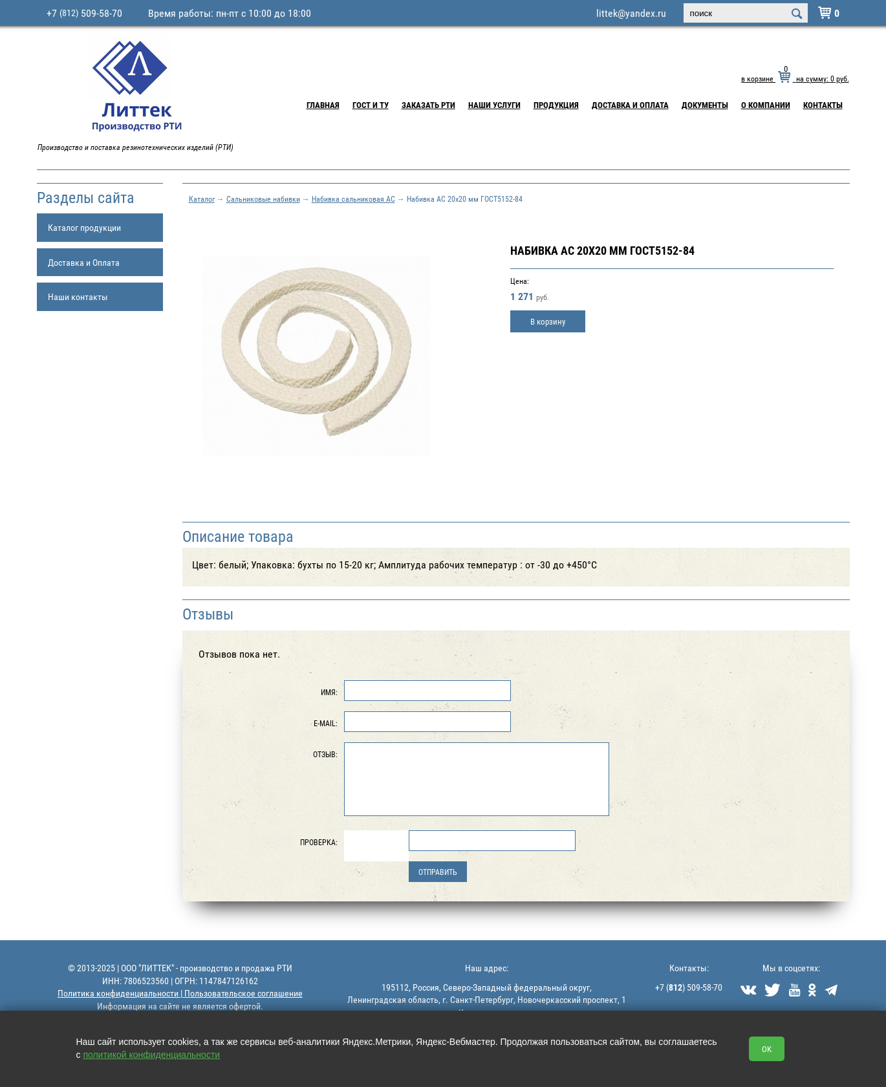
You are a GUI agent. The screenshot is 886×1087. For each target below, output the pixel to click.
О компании (765, 105)
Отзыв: (325, 754)
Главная (323, 105)
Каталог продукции (84, 227)
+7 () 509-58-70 (688, 987)
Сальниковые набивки (263, 198)
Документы (705, 105)
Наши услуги (494, 105)
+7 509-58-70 (84, 13)
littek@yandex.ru (631, 13)
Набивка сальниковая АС (353, 198)
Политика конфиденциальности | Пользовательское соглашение (180, 993)
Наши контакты (78, 296)
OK (767, 1049)
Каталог (202, 198)
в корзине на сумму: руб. (794, 78)
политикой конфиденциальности (151, 1054)
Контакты (823, 105)
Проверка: (319, 842)
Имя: (329, 692)
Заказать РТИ (428, 105)
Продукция (556, 105)
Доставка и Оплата (630, 105)
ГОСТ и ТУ (370, 105)
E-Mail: (326, 723)
